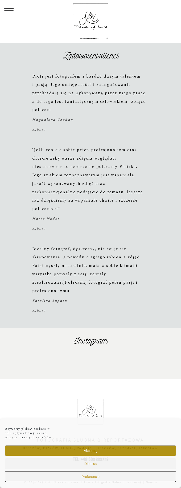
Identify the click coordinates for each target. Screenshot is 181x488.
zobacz (39, 129)
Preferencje (91, 477)
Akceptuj (90, 451)
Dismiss (90, 464)
